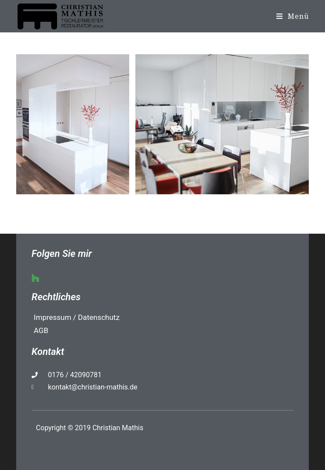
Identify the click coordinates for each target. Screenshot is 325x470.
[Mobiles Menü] (292, 16)
